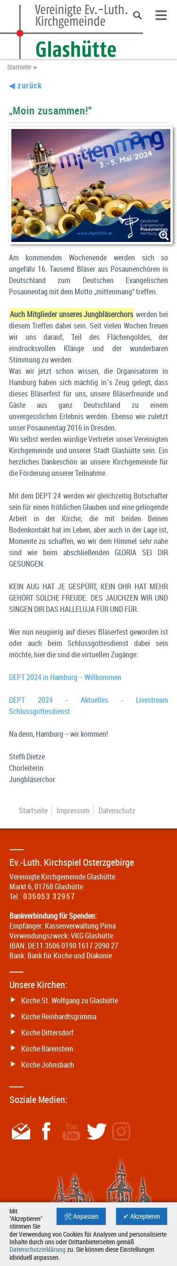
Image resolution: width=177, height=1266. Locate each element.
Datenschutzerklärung (37, 1249)
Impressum (73, 810)
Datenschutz (117, 810)
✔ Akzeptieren (141, 1216)
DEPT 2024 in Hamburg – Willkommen (65, 677)
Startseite (19, 67)
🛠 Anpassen (81, 1216)
